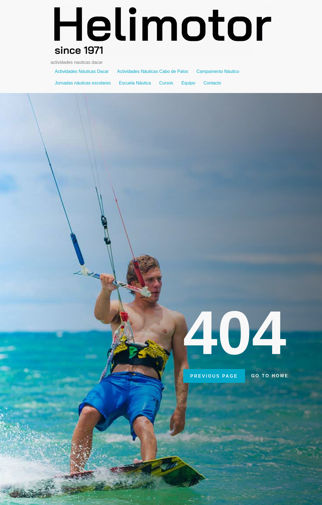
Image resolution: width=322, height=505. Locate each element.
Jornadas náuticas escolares (83, 83)
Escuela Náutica (135, 83)
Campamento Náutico (217, 71)
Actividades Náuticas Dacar (82, 71)
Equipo (188, 83)
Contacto (212, 83)
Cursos (166, 83)
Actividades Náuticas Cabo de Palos (152, 71)
